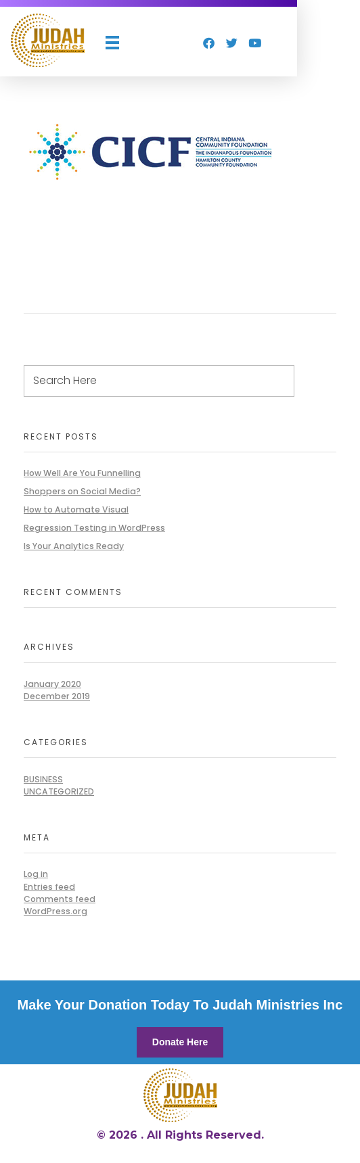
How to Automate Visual (76, 509)
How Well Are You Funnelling (82, 473)
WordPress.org (55, 911)
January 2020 (52, 684)
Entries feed (49, 887)
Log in (36, 874)
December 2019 (57, 696)
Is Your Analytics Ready (74, 546)
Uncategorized (59, 791)
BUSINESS (43, 779)
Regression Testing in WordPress (94, 527)
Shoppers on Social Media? (82, 491)
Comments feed (59, 899)
